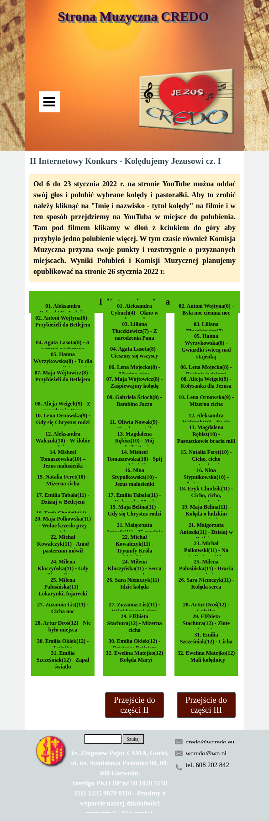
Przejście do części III (206, 705)
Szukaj (133, 739)
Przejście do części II (134, 705)
